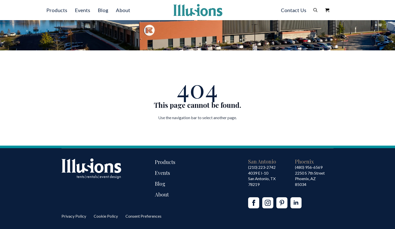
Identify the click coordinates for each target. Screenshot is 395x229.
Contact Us (293, 10)
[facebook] (253, 202)
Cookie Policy (106, 216)
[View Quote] (327, 10)
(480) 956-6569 (308, 167)
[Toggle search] (315, 10)
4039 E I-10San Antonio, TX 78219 (262, 179)
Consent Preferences (143, 216)
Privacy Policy (73, 216)
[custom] (281, 202)
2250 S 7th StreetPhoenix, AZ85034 (310, 179)
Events (82, 10)
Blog (103, 10)
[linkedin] (296, 202)
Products (56, 10)
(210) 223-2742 (262, 167)
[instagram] (267, 202)
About (123, 10)
